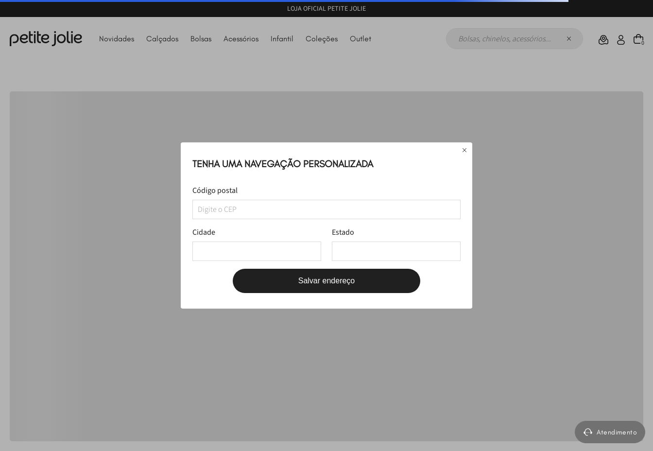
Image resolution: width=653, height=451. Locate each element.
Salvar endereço (326, 281)
